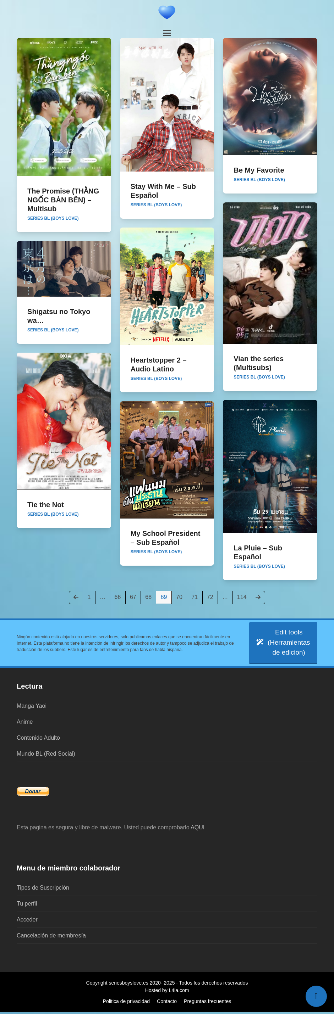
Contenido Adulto (38, 739)
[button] (167, 33)
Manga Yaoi (31, 708)
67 (135, 597)
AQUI (197, 829)
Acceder (27, 921)
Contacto (167, 1003)
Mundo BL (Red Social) (46, 755)
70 (181, 597)
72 (212, 597)
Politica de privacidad (126, 1003)
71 (196, 597)
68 (150, 597)
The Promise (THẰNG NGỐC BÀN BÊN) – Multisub (63, 200)
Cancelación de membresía (51, 937)
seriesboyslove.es (128, 984)
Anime (25, 724)
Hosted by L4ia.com (167, 992)
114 (243, 597)
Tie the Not (45, 505)
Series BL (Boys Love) (52, 218)
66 (119, 597)
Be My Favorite (259, 170)
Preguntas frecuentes (207, 1003)
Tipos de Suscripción (43, 889)
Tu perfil (27, 905)
